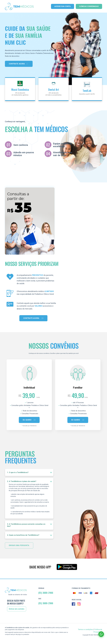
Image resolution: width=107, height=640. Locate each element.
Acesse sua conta (62, 6)
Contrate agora (17, 64)
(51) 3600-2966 (45, 592)
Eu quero (27, 420)
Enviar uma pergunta (19, 545)
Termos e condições (85, 629)
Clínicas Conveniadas (89, 6)
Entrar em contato (16, 609)
